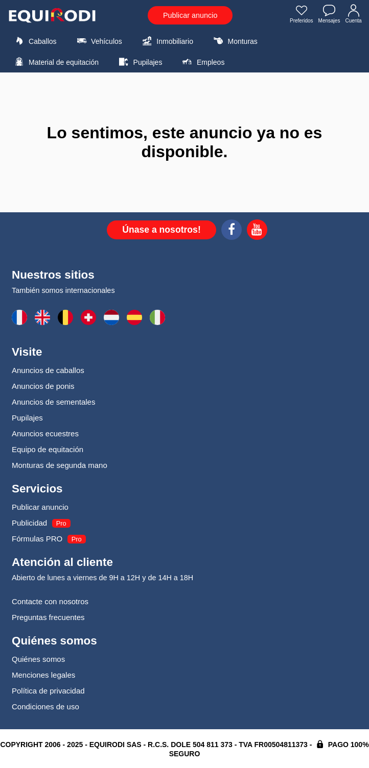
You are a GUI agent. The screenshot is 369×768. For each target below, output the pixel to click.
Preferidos (301, 14)
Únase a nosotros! (161, 230)
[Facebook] (231, 231)
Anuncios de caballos (48, 370)
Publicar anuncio (190, 15)
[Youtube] (257, 231)
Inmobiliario (166, 41)
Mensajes (329, 14)
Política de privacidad (48, 690)
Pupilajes (140, 62)
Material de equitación (55, 62)
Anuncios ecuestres (45, 433)
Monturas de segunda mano (59, 465)
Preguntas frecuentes (48, 617)
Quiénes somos (38, 659)
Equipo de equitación (47, 449)
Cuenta (353, 14)
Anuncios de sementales (53, 402)
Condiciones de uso (45, 706)
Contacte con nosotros (50, 601)
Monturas (234, 41)
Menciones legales (43, 675)
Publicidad (29, 522)
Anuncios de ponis (43, 386)
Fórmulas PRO (37, 538)
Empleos (202, 62)
